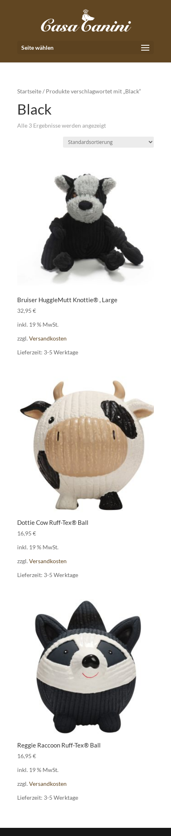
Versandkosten (48, 338)
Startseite (29, 91)
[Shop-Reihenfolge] (108, 142)
